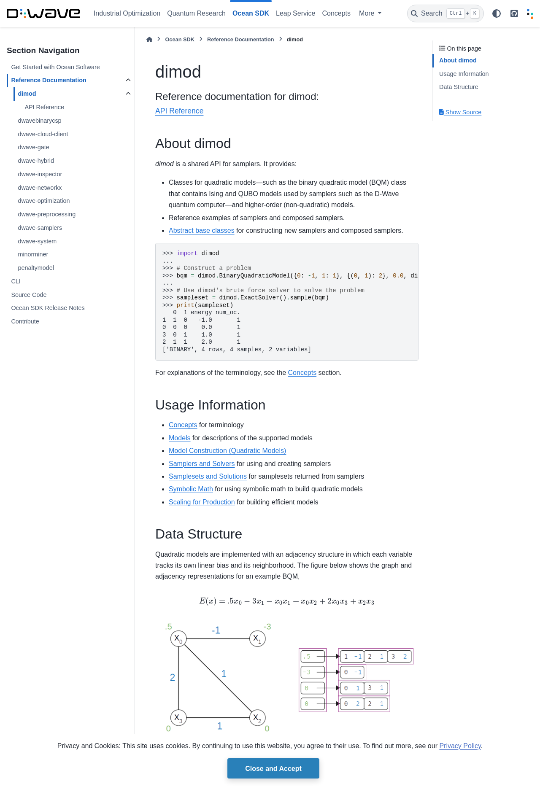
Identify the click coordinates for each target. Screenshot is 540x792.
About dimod (458, 60)
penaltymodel (36, 267)
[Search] (445, 13)
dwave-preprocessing (47, 214)
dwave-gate (33, 147)
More (367, 13)
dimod (27, 93)
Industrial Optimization (127, 13)
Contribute (25, 321)
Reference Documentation (48, 80)
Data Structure (458, 87)
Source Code (28, 294)
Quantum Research (196, 13)
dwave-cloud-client (43, 134)
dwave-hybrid (36, 160)
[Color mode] (496, 13)
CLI (15, 281)
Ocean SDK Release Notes (47, 307)
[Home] (149, 39)
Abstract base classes (202, 230)
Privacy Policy (460, 745)
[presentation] (287, 603)
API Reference (44, 107)
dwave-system (37, 241)
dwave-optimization (44, 200)
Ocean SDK (179, 39)
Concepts (336, 13)
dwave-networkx (40, 187)
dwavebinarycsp (39, 120)
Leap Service (295, 13)
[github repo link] (514, 13)
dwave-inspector (40, 174)
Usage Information (464, 73)
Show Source (460, 112)
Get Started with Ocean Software (55, 67)
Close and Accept (273, 768)
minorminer (33, 254)
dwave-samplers (40, 227)
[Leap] (530, 13)
